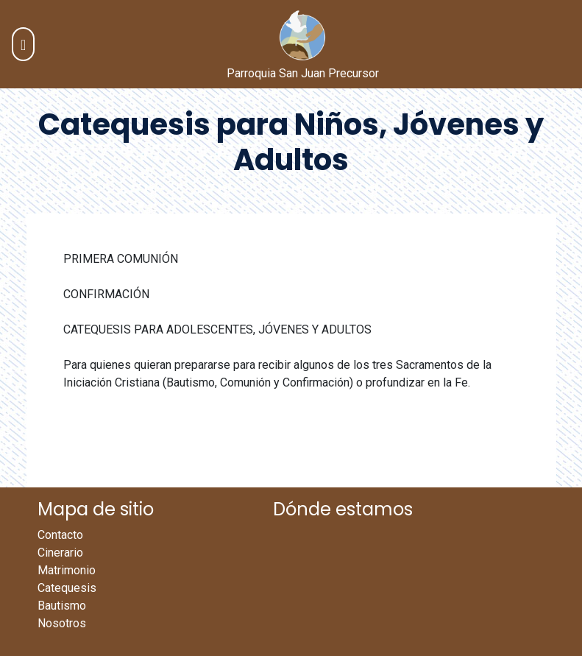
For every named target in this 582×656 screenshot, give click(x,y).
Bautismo (62, 606)
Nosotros (62, 623)
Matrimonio (67, 570)
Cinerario (60, 553)
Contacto (60, 535)
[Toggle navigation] (23, 44)
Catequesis (67, 588)
